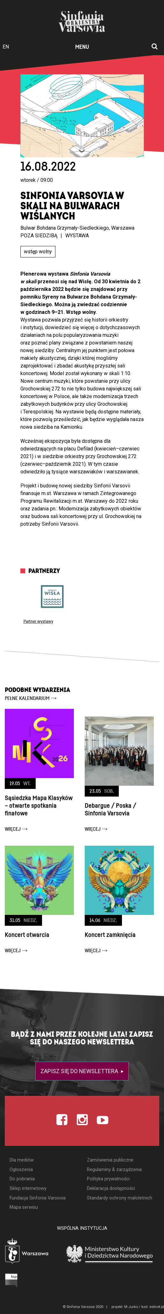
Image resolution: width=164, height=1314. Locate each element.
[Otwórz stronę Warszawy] (27, 1252)
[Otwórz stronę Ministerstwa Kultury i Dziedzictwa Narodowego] (109, 1254)
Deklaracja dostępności (111, 1188)
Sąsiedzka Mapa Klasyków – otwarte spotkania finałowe (39, 806)
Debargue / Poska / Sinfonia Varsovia (110, 810)
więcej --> (16, 829)
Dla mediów (22, 1160)
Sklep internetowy (28, 1188)
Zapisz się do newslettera (79, 1071)
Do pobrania (22, 1179)
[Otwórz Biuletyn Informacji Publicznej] (11, 1280)
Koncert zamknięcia (110, 935)
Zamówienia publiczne (110, 1160)
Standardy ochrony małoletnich (119, 1198)
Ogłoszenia (21, 1169)
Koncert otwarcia (27, 935)
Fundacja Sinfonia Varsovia (38, 1198)
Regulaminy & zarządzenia (114, 1169)
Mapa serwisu (24, 1207)
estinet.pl (156, 1307)
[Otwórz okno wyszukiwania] (155, 47)
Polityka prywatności (108, 1179)
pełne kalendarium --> (31, 698)
